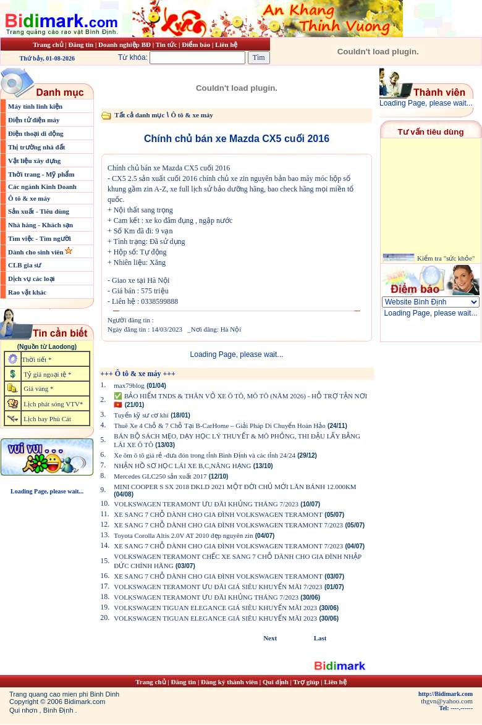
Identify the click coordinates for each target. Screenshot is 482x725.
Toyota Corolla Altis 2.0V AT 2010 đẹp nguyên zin (183, 535)
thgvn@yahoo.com (447, 701)
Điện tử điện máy (34, 120)
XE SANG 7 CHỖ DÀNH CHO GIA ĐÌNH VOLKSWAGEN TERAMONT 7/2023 (228, 525)
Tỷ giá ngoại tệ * (47, 374)
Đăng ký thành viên (229, 681)
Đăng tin (80, 44)
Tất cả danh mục (139, 115)
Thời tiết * (36, 359)
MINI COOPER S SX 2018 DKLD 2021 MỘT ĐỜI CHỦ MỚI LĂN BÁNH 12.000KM (235, 486)
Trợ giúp (307, 681)
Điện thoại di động (36, 133)
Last (320, 638)
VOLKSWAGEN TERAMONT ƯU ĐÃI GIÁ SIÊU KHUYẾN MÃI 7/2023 (218, 586)
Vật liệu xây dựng (34, 160)
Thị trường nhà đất (36, 147)
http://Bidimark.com (445, 693)
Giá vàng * (38, 388)
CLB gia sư (24, 265)
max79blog (129, 385)
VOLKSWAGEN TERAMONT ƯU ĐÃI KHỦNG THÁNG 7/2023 (206, 504)
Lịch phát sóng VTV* (53, 404)
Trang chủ (48, 44)
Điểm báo (196, 44)
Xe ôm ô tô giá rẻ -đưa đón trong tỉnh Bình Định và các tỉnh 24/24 (204, 455)
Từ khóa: (183, 57)
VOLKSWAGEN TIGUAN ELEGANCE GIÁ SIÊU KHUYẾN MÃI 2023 (215, 607)
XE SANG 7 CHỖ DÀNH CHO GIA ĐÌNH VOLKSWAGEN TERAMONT (218, 514)
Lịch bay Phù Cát (47, 418)
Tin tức (167, 44)
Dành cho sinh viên (36, 252)
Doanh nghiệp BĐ (125, 44)
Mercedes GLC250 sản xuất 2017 (160, 476)
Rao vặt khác (27, 292)
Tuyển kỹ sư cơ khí (141, 415)
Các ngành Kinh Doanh (42, 186)
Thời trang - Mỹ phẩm (41, 174)
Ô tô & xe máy (29, 198)
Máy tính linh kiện (35, 106)
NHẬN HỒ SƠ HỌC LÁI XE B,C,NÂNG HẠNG (182, 465)
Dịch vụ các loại (31, 278)
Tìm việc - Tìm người (39, 238)
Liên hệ (226, 44)
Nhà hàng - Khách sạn (40, 224)
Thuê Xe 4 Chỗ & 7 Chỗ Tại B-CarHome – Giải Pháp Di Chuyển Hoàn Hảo (219, 425)
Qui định (276, 681)
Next (270, 638)
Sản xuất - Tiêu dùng (38, 211)
